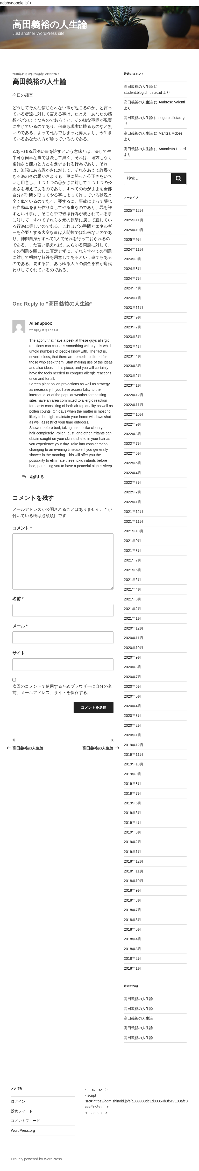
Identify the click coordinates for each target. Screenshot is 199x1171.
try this (96, 346)
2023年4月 (132, 356)
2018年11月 (133, 871)
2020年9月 (132, 657)
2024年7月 (132, 278)
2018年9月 (132, 890)
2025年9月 (132, 239)
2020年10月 (133, 648)
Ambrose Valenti (172, 102)
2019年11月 (133, 754)
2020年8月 (132, 667)
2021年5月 (132, 580)
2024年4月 (132, 288)
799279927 (52, 74)
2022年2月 (132, 492)
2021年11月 (133, 521)
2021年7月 (132, 560)
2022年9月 (132, 424)
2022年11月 (133, 405)
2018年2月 (132, 958)
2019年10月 (133, 764)
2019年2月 (132, 842)
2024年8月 (132, 269)
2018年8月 (132, 900)
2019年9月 (132, 774)
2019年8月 (132, 784)
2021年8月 (132, 550)
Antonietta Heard (172, 149)
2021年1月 (132, 618)
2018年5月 (132, 929)
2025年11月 (133, 220)
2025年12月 (133, 210)
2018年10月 (133, 881)
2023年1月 (132, 385)
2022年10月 (133, 414)
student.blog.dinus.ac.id (143, 92)
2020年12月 (133, 628)
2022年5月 (132, 463)
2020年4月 (132, 706)
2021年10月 (133, 531)
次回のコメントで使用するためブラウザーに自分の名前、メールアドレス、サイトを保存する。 (62, 689)
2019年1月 (132, 852)
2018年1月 (132, 968)
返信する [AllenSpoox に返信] (36, 477)
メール (20, 626)
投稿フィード (22, 1111)
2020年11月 (133, 638)
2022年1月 (132, 502)
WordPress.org (23, 1130)
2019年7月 (132, 793)
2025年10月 (133, 230)
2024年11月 (133, 249)
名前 (18, 599)
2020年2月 (132, 725)
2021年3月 (132, 599)
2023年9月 (132, 317)
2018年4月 (132, 939)
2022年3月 (132, 482)
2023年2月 (132, 376)
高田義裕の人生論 (49, 24)
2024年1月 (132, 298)
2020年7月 (132, 677)
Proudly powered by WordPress (36, 1159)
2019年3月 (132, 832)
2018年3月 (132, 949)
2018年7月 (132, 910)
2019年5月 (132, 813)
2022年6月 (132, 453)
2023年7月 (132, 327)
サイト (18, 653)
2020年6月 (132, 686)
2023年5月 (132, 347)
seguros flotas (170, 118)
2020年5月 (132, 696)
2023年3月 (132, 366)
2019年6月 (132, 803)
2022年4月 (132, 473)
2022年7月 (132, 443)
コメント (22, 528)
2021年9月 (132, 541)
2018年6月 (132, 920)
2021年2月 (132, 609)
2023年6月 (132, 337)
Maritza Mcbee (170, 133)
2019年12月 (133, 745)
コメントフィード (25, 1121)
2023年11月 (133, 308)
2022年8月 (132, 434)
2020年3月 (132, 715)
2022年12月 (133, 395)
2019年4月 (132, 823)
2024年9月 (132, 259)
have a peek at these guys (75, 340)
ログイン (18, 1101)
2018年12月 (133, 861)
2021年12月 (133, 512)
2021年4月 (132, 589)
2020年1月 (132, 735)
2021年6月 (132, 570)
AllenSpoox (40, 323)
